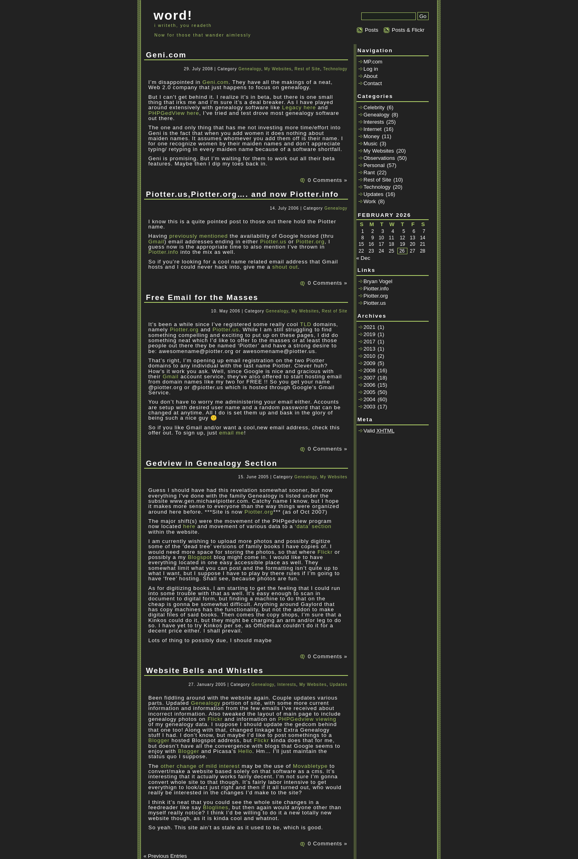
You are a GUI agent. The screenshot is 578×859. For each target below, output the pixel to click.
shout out (285, 267)
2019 (370, 334)
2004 (370, 399)
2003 (370, 407)
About (371, 76)
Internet (373, 129)
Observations (379, 158)
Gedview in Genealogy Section (212, 463)
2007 (370, 378)
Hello (245, 751)
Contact (373, 83)
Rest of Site (307, 69)
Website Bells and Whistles (205, 670)
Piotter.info (164, 252)
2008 (370, 370)
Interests (286, 684)
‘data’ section (313, 526)
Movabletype (310, 766)
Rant (369, 172)
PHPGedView (167, 113)
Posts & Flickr (408, 30)
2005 (370, 392)
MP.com (373, 62)
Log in (371, 69)
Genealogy (249, 69)
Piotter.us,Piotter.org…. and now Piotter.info (242, 194)
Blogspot (200, 557)
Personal (374, 165)
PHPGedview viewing (307, 719)
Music (371, 144)
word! (173, 15)
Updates (338, 684)
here (309, 107)
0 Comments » (328, 180)
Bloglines (215, 807)
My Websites (277, 69)
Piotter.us (273, 242)
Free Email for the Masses (202, 297)
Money (372, 136)
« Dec (363, 258)
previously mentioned (198, 236)
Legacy (292, 107)
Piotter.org (310, 242)
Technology (335, 69)
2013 (370, 349)
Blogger (159, 740)
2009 (370, 363)
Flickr (325, 552)
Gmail (157, 242)
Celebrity (374, 107)
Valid (379, 431)
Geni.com (166, 55)
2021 (370, 327)
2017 (370, 342)
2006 (370, 385)
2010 (370, 356)
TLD (305, 324)
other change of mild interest (200, 766)
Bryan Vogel (378, 281)
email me (231, 433)
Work (370, 201)
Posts (371, 30)
